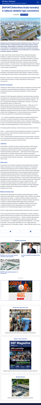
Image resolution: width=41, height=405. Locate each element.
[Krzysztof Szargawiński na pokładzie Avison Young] (31, 247)
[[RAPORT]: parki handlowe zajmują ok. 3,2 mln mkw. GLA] (10, 264)
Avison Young (24, 14)
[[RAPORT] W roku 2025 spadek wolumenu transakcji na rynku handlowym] (10, 247)
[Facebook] (10, 231)
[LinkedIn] (30, 231)
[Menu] (38, 2)
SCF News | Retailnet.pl (9, 1)
